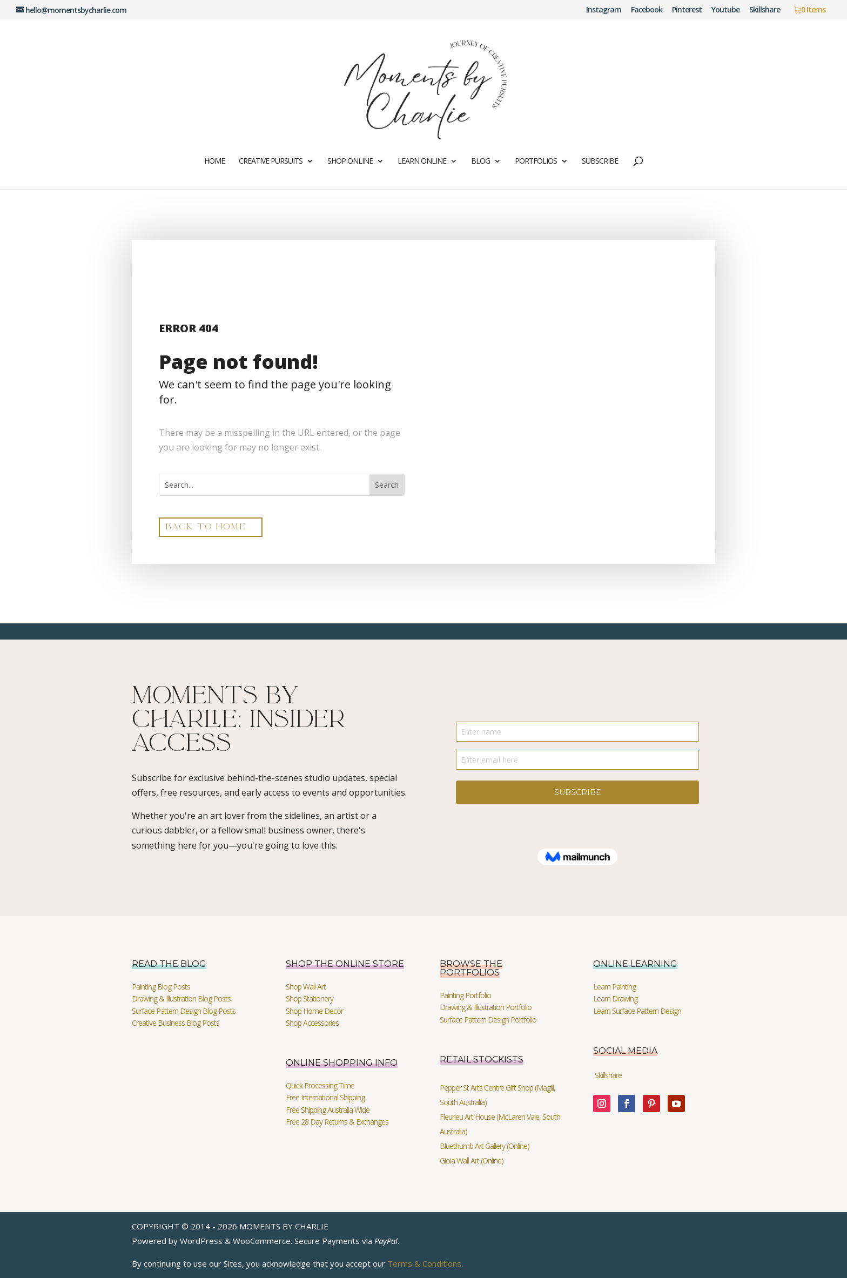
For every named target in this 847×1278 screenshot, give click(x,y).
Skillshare (764, 10)
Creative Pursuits (270, 161)
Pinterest (687, 10)
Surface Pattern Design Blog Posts (184, 1011)
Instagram (603, 10)
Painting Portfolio (465, 995)
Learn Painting (614, 986)
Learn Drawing (615, 998)
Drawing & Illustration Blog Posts (181, 998)
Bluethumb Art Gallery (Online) (484, 1146)
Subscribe (600, 161)
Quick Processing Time (320, 1085)
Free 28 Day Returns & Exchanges (337, 1121)
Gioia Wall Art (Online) (471, 1160)
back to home (205, 527)
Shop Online (350, 161)
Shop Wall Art (306, 986)
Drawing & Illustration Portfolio (486, 1007)
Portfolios (536, 161)
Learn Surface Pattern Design (637, 1011)
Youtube (725, 10)
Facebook (646, 10)
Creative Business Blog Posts (175, 1023)
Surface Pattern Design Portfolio (488, 1019)
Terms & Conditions (424, 1263)
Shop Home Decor (314, 1011)
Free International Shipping (325, 1097)
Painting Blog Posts (161, 986)
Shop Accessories (312, 1023)
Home (214, 161)
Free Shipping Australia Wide (327, 1110)
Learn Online (422, 161)
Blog (480, 161)
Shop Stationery (309, 998)
